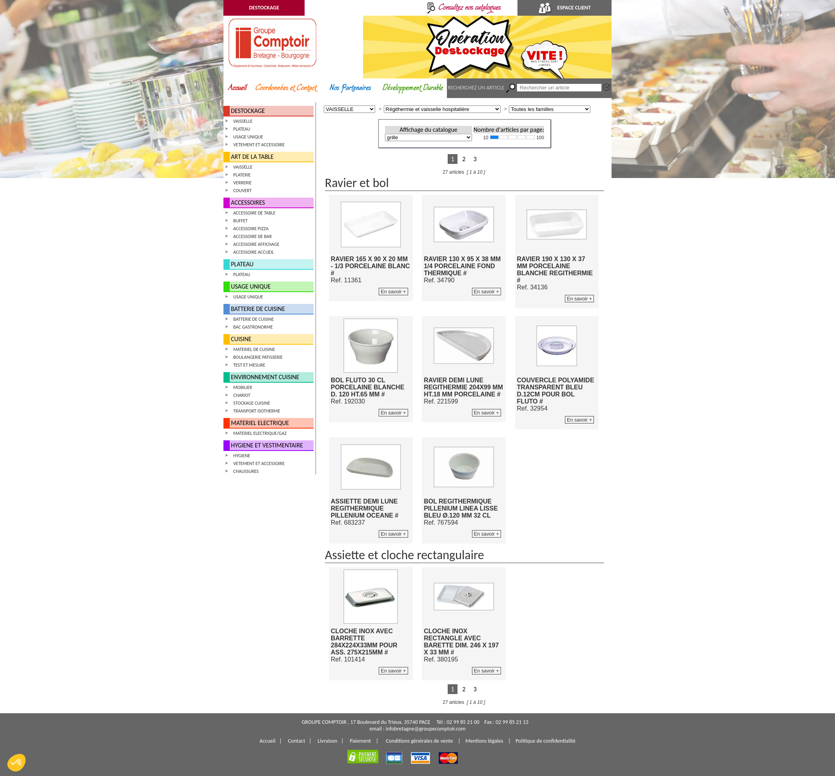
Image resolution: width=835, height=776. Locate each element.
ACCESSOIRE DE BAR (252, 236)
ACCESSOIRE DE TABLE (254, 213)
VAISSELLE (242, 121)
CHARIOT (241, 395)
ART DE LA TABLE (252, 156)
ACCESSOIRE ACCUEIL (253, 252)
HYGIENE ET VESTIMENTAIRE (267, 445)
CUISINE (241, 339)
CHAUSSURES (246, 471)
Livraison (327, 741)
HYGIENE (241, 455)
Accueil (268, 741)
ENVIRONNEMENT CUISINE (265, 377)
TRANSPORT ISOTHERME (256, 411)
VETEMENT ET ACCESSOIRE (259, 144)
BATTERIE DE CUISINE (258, 309)
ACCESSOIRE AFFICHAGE (256, 244)
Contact (296, 741)
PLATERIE (241, 175)
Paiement (360, 741)
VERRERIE (242, 182)
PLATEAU (241, 129)
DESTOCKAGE (264, 7)
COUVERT (242, 190)
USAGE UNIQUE (248, 137)
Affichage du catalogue (428, 129)
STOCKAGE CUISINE (251, 403)
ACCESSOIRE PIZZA (251, 228)
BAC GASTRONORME (253, 327)
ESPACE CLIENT (564, 7)
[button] (16, 762)
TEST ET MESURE (249, 365)
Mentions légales (484, 741)
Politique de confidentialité (545, 741)
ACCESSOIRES (248, 202)
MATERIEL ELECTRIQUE (260, 423)
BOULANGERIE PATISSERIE (258, 357)
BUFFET (240, 221)
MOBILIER (242, 387)
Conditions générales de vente (419, 741)
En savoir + (393, 291)
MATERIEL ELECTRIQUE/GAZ (260, 433)
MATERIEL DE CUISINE (254, 349)
